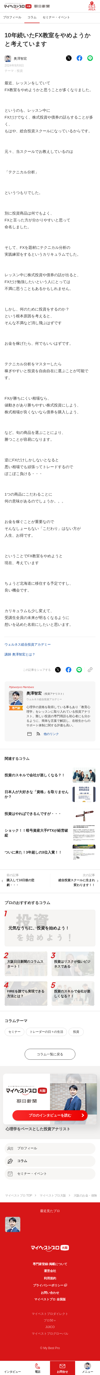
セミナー (14, 1032)
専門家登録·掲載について (50, 1264)
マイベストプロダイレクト (50, 1314)
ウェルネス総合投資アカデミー (28, 644)
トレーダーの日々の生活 (46, 1032)
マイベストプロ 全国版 (49, 1299)
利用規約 (50, 1278)
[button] (51, 733)
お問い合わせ (50, 1293)
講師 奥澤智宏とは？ (20, 654)
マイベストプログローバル (50, 1333)
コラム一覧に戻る (50, 1054)
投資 (20, 71)
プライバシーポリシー (48, 1285)
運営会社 (50, 1271)
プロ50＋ (50, 1320)
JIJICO (50, 1327)
